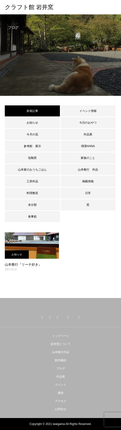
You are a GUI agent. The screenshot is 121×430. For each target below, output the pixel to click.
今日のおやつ (88, 122)
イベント (60, 384)
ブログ (60, 368)
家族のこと (88, 158)
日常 (88, 193)
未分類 (32, 204)
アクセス (60, 401)
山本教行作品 (60, 352)
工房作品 (32, 181)
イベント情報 (88, 111)
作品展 (88, 134)
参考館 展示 (32, 146)
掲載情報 (88, 181)
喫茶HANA (88, 146)
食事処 (32, 216)
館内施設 (60, 360)
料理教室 (32, 193)
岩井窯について (61, 344)
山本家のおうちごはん (32, 169)
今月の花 (32, 134)
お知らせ (32, 122)
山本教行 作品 (88, 169)
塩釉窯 (34, 158)
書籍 (60, 393)
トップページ (60, 336)
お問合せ (60, 409)
